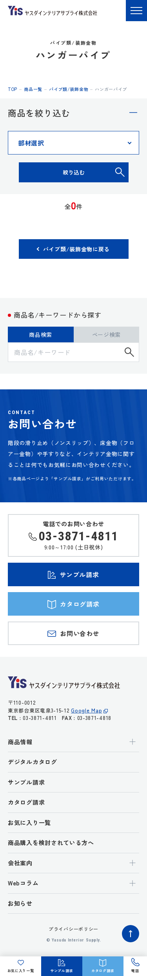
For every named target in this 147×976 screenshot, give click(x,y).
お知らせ (20, 903)
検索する (129, 352)
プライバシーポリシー (73, 928)
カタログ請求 (26, 802)
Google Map (86, 710)
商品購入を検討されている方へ (51, 842)
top (12, 89)
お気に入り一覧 (29, 822)
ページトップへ (130, 933)
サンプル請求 (26, 782)
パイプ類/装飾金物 (68, 89)
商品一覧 (33, 89)
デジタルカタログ (32, 762)
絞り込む (74, 172)
